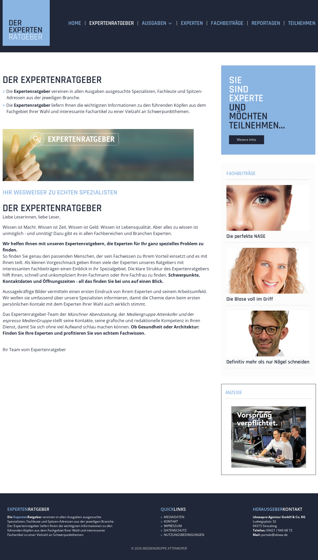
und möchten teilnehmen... (257, 116)
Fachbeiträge (227, 23)
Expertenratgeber (111, 23)
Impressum (171, 526)
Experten (192, 23)
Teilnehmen (301, 23)
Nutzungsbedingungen (182, 535)
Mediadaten (172, 517)
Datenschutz (174, 530)
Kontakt (169, 521)
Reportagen (266, 23)
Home (74, 23)
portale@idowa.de (274, 535)
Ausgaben (154, 23)
